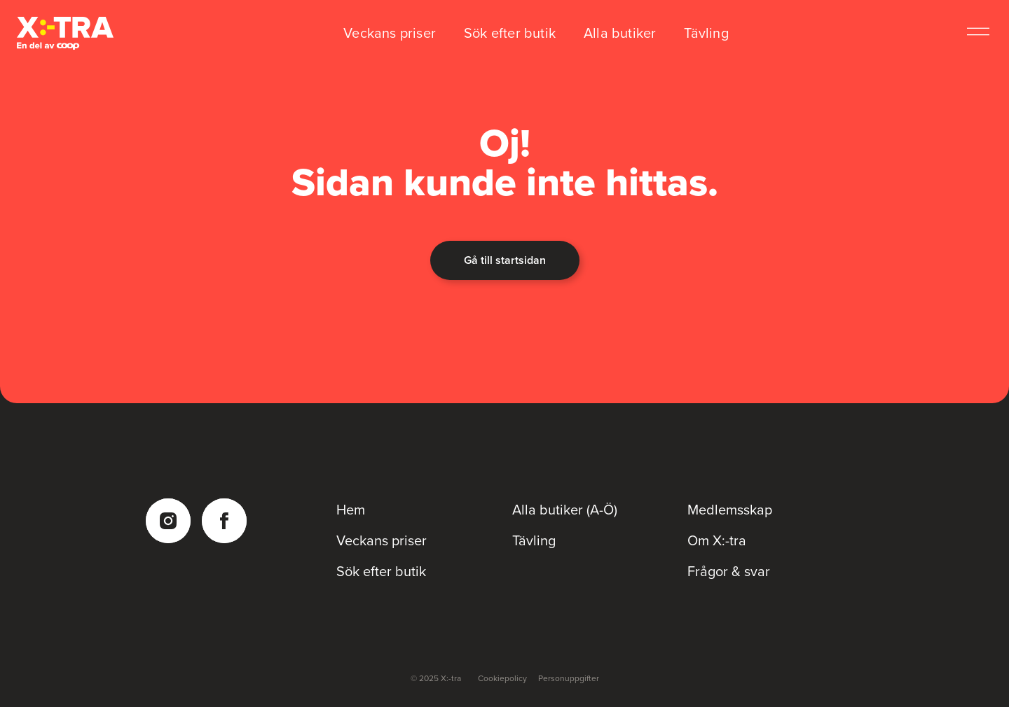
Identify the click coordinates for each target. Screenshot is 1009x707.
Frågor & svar (728, 571)
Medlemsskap (729, 509)
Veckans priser (389, 32)
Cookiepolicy (502, 678)
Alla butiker (620, 32)
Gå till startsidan (505, 260)
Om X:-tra (716, 540)
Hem (350, 509)
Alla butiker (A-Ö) (564, 509)
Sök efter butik (510, 32)
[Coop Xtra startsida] (65, 33)
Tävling (706, 32)
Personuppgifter (568, 678)
